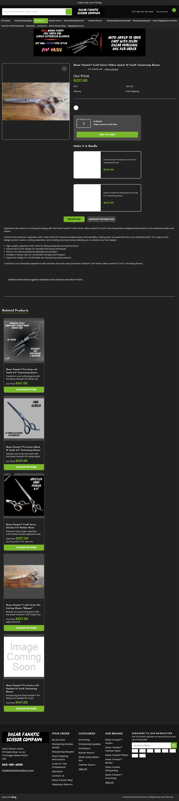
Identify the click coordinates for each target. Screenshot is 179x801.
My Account (58, 740)
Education (30, 26)
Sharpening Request (142, 21)
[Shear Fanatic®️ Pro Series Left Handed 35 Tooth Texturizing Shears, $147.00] (24, 657)
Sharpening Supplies (24, 21)
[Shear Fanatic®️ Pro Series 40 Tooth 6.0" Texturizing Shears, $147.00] (24, 341)
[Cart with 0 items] (174, 12)
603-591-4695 (147, 11)
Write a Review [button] (111, 69)
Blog (13, 797)
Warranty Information (101, 219)
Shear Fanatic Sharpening (112, 769)
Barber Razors (55, 21)
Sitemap (169, 797)
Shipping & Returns (76, 26)
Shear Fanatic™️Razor (117, 755)
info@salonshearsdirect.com (18, 770)
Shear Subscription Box (75, 21)
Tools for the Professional (12, 26)
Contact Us (42, 26)
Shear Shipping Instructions (165, 21)
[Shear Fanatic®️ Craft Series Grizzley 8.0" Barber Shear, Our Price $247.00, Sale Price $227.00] (24, 496)
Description (74, 219)
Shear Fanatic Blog (57, 26)
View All (83, 769)
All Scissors (41, 21)
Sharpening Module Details (119, 21)
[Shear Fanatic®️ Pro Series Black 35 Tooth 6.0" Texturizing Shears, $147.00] (24, 418)
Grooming (7, 21)
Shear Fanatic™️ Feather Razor (113, 749)
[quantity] (83, 123)
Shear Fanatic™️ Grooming (113, 777)
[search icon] (68, 12)
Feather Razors (96, 21)
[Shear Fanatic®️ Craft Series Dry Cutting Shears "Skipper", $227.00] (24, 576)
